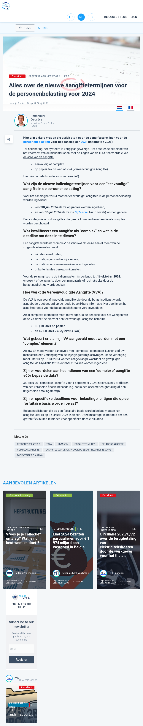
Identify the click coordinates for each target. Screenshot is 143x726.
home (25, 27)
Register (21, 659)
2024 (84, 142)
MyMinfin (81, 212)
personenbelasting (36, 142)
